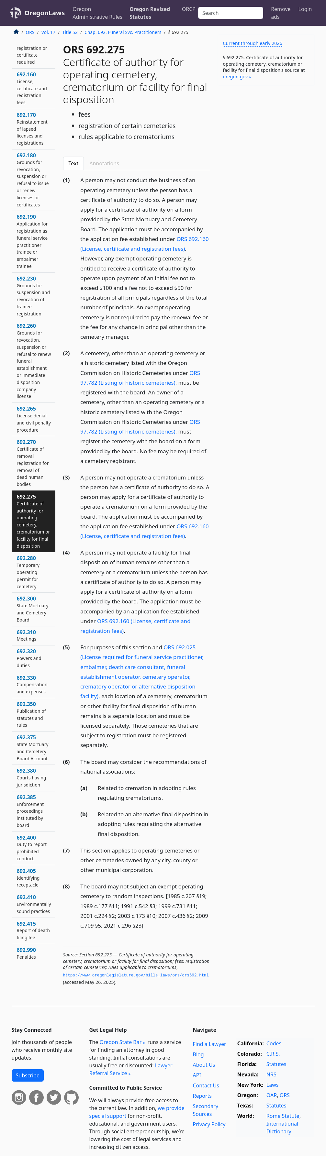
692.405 (28, 877)
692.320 (29, 658)
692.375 (33, 747)
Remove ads (280, 13)
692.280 (28, 572)
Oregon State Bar (120, 1042)
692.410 (34, 904)
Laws (272, 1084)
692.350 (31, 714)
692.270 (33, 462)
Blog (198, 1054)
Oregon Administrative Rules (97, 13)
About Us (204, 1064)
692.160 (32, 88)
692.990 (26, 953)
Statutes (276, 1064)
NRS (271, 1074)
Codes (273, 1043)
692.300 (33, 608)
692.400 (32, 848)
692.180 (33, 180)
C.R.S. (273, 1053)
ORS (30, 32)
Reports (202, 1095)
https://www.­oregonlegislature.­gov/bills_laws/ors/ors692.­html (136, 975)
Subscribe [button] (27, 1075)
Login (305, 9)
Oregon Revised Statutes (149, 13)
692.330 (32, 684)
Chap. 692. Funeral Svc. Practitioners (122, 32)
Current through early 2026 (252, 43)
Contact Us (206, 1085)
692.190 (32, 241)
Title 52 (70, 32)
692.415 (33, 930)
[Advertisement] (266, 135)
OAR (271, 1095)
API (197, 1075)
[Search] (230, 13)
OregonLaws (45, 12)
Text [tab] (74, 163)
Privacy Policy (209, 1124)
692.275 (33, 521)
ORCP (189, 9)
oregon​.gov (235, 76)
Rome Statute (282, 1115)
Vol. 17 (48, 32)
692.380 (31, 777)
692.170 (32, 128)
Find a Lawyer (209, 1044)
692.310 (27, 635)
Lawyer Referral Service (131, 1069)
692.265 (34, 419)
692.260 (34, 360)
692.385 (30, 811)
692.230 (33, 296)
